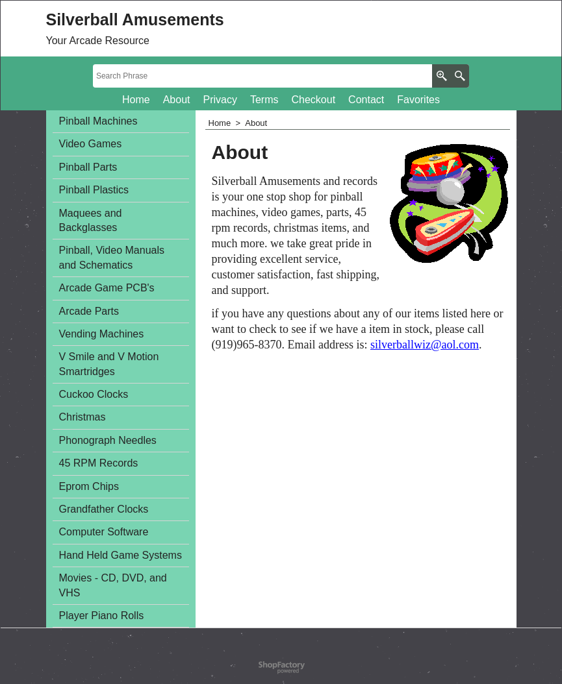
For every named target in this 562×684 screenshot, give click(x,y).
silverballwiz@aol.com (424, 344)
